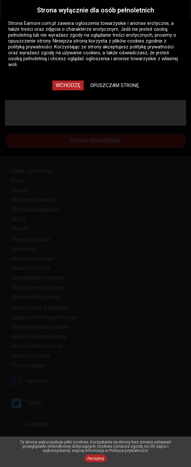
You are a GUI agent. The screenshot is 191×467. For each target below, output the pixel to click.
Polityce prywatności (128, 450)
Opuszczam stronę (114, 85)
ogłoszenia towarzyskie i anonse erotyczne (122, 23)
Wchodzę (68, 85)
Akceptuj (95, 458)
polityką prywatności (30, 47)
